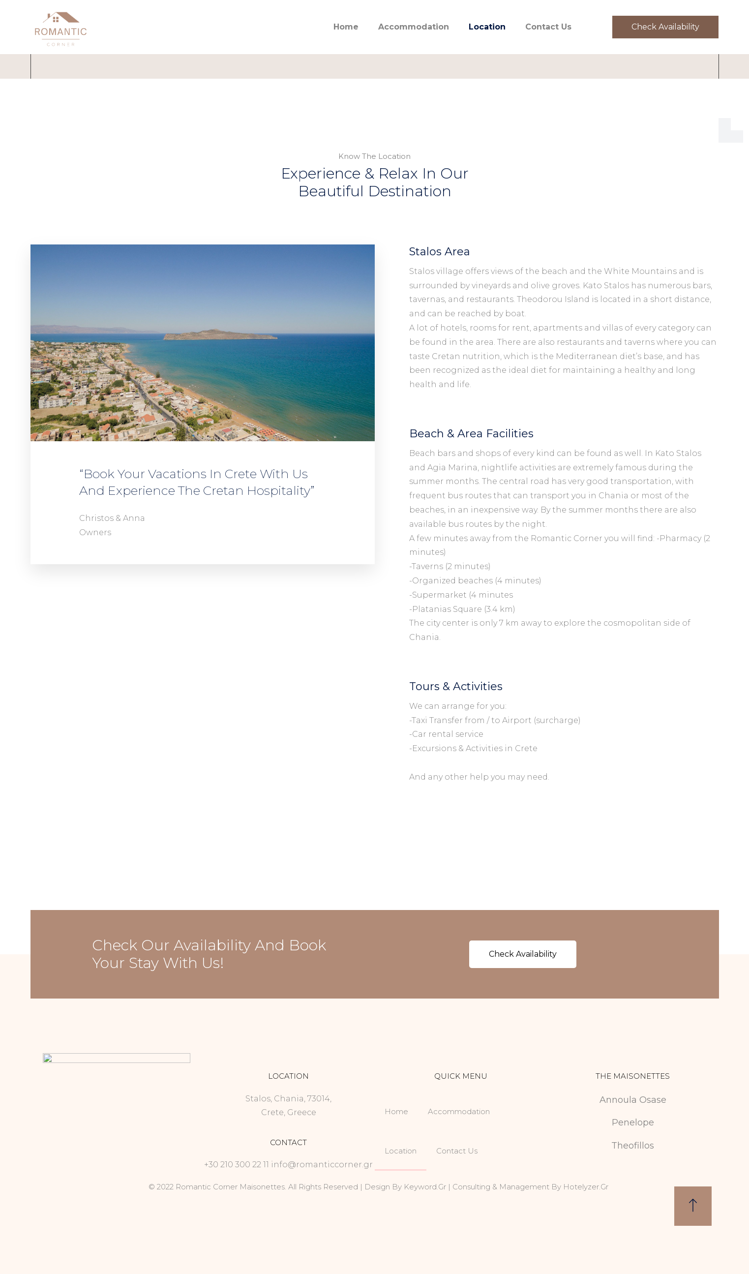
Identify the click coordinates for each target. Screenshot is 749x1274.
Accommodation (413, 26)
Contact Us (548, 26)
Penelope (633, 1122)
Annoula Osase (632, 1099)
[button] (665, 27)
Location (487, 26)
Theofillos (632, 1145)
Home (346, 26)
